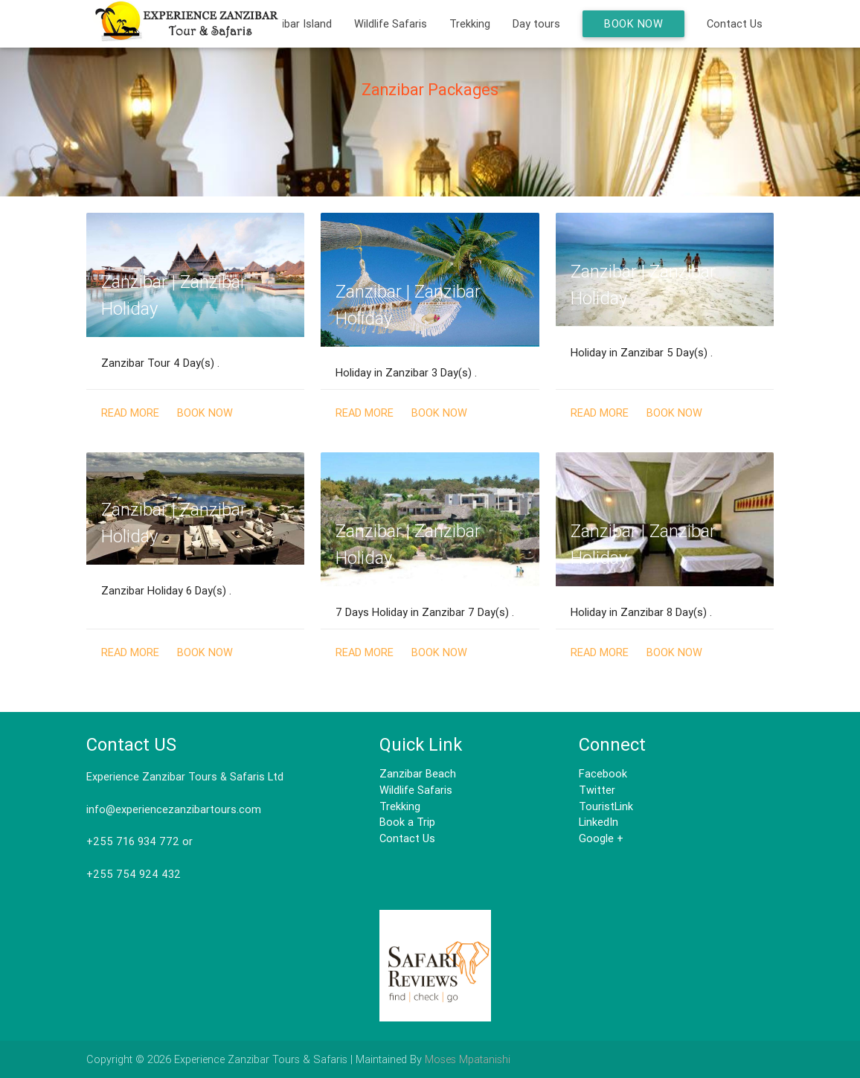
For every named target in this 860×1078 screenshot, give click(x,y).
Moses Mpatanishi (467, 1059)
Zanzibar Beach (417, 773)
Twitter (597, 790)
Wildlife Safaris (390, 23)
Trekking (469, 23)
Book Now (633, 23)
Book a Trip (407, 822)
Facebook (603, 773)
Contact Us (735, 23)
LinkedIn (598, 822)
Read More (130, 412)
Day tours (536, 23)
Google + (601, 838)
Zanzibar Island (294, 23)
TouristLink (606, 806)
